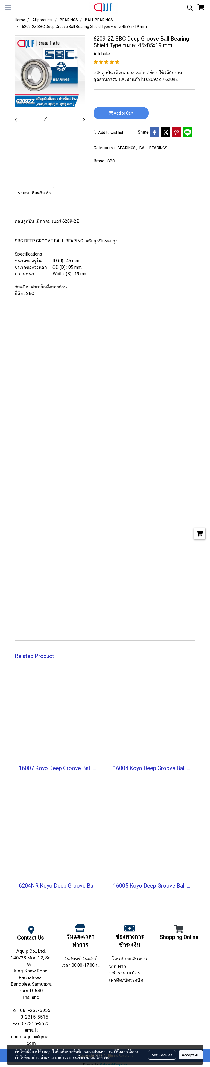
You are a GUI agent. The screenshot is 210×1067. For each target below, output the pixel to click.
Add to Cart (121, 113)
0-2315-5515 (35, 1017)
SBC (111, 161)
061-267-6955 (36, 1010)
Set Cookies (162, 1054)
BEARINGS (127, 148)
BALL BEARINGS (153, 148)
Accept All (191, 1054)
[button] (188, 8)
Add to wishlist (108, 132)
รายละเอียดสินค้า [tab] (34, 193)
